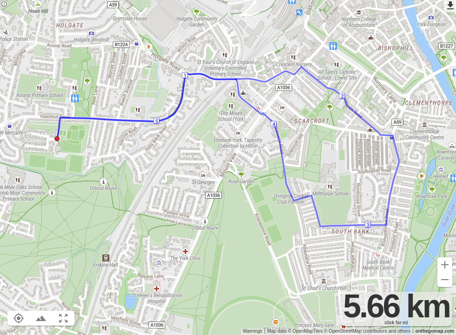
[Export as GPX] (450, 6)
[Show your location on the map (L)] (18, 318)
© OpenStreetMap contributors (355, 331)
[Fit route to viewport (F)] (63, 318)
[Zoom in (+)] (444, 264)
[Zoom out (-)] (444, 279)
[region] (228, 167)
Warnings (252, 331)
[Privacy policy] (4, 5)
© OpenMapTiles (305, 331)
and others (399, 331)
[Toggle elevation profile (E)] (41, 318)
